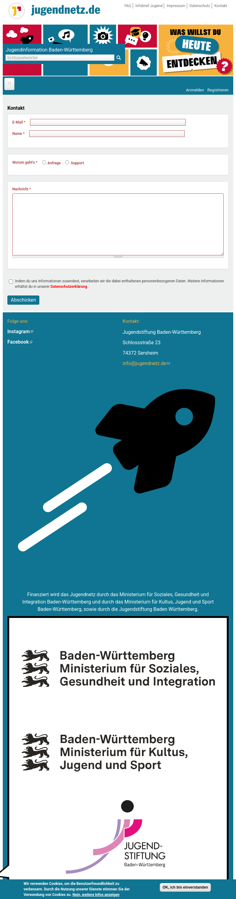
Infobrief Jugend (149, 6)
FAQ (127, 6)
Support (74, 163)
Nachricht (21, 189)
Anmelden (195, 90)
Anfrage (51, 163)
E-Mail (19, 122)
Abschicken (23, 300)
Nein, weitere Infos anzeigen (96, 895)
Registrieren (218, 90)
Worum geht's (24, 162)
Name (18, 133)
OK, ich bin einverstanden (185, 888)
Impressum (176, 6)
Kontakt (220, 6)
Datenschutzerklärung (69, 286)
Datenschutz (200, 6)
